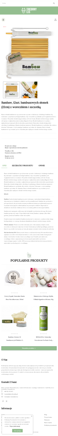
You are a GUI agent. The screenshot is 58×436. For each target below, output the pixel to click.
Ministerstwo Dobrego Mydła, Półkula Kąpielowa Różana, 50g (43, 297)
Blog (45, 414)
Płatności (47, 420)
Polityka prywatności (50, 425)
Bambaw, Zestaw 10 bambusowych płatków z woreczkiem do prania (14, 339)
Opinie (42, 165)
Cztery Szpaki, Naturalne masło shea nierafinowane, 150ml (14, 297)
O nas (3, 414)
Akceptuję (17, 431)
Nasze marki (48, 422)
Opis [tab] (4, 165)
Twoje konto (48, 417)
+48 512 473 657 (8, 391)
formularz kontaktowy (11, 397)
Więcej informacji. (15, 426)
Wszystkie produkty (29, 348)
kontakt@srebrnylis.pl (11, 394)
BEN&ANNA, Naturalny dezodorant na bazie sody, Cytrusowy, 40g (43, 339)
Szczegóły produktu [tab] (22, 165)
